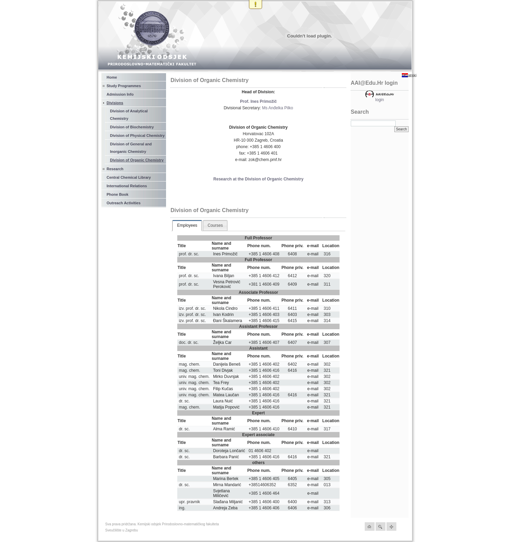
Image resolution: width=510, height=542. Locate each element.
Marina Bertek (225, 478)
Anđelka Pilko (280, 108)
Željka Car (222, 342)
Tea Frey (221, 382)
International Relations (126, 186)
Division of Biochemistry (132, 127)
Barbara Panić (226, 457)
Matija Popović (226, 407)
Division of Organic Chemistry (137, 160)
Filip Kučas (223, 388)
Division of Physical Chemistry (137, 135)
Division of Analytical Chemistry (129, 115)
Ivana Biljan (223, 275)
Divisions (114, 103)
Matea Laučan (226, 395)
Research (115, 169)
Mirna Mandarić (227, 484)
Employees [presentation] (187, 225)
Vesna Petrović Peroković (226, 284)
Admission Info (119, 94)
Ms (264, 108)
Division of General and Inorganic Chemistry (131, 148)
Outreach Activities (123, 203)
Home (111, 77)
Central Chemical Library (128, 177)
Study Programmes (123, 86)
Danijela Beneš (227, 364)
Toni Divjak (223, 370)
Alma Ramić (224, 429)
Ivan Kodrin (223, 314)
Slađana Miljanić (228, 501)
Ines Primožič (225, 254)
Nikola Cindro (225, 308)
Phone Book (117, 194)
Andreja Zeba (225, 508)
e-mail (312, 254)
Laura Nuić (223, 401)
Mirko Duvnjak (226, 376)
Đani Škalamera (227, 320)
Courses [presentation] (215, 225)
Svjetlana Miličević (221, 493)
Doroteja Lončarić (229, 450)
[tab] (187, 225)
